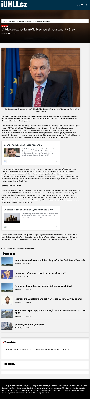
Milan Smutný (18, 263)
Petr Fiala (19, 248)
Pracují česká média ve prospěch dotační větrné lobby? (43, 286)
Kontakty (9, 363)
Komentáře (5, 26)
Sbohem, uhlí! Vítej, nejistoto (29, 324)
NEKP (14, 248)
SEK (23, 248)
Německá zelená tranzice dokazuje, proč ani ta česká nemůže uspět (50, 260)
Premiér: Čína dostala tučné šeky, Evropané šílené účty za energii (48, 299)
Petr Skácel (4, 33)
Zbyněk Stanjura (29, 248)
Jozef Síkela (9, 248)
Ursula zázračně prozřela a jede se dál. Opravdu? (40, 273)
